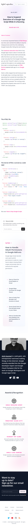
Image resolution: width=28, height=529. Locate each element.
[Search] (20, 4)
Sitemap (17, 513)
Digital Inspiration (14, 522)
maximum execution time (11, 50)
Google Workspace (15, 370)
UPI (12, 510)
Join (23, 229)
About (6, 507)
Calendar (7, 510)
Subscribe (22, 491)
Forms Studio (20, 507)
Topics (10, 513)
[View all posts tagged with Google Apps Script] (14, 27)
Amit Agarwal (7, 356)
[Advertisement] (14, 102)
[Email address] (11, 229)
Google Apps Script (9, 373)
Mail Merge (23, 41)
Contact (12, 507)
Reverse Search (19, 510)
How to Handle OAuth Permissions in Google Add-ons (13, 249)
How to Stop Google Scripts (14, 211)
